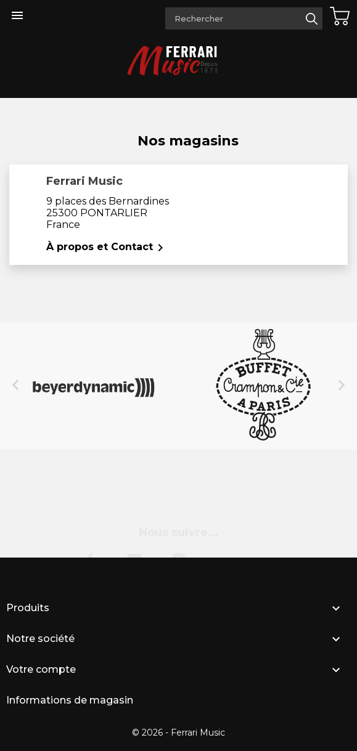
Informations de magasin (69, 700)
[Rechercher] (243, 18)
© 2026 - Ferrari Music (178, 732)
